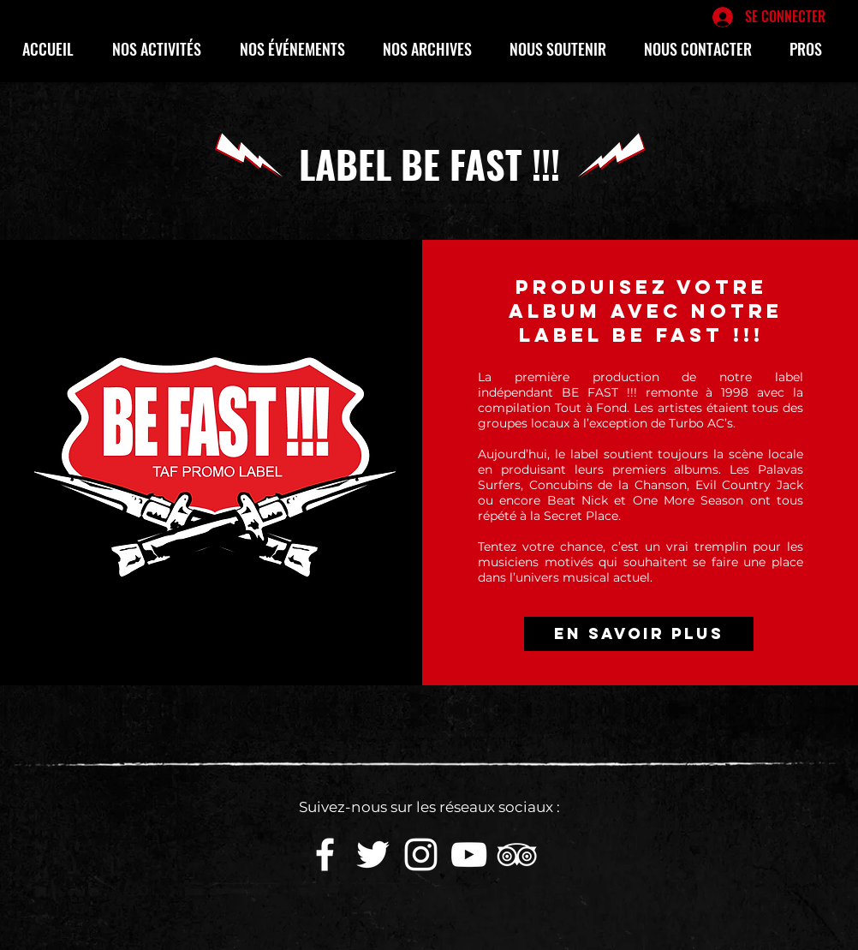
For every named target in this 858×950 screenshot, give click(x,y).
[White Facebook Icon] (325, 854)
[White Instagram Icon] (421, 854)
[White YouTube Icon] (469, 854)
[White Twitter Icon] (373, 854)
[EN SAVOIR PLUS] (639, 634)
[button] (163, 49)
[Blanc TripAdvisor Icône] (517, 854)
